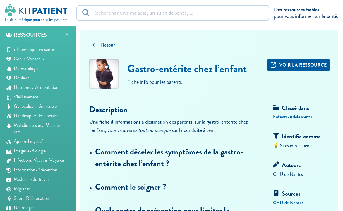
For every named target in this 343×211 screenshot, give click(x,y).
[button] (38, 35)
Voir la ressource (298, 65)
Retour (103, 45)
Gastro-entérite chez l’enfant (187, 68)
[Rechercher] (172, 13)
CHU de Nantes (288, 202)
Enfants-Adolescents (292, 116)
